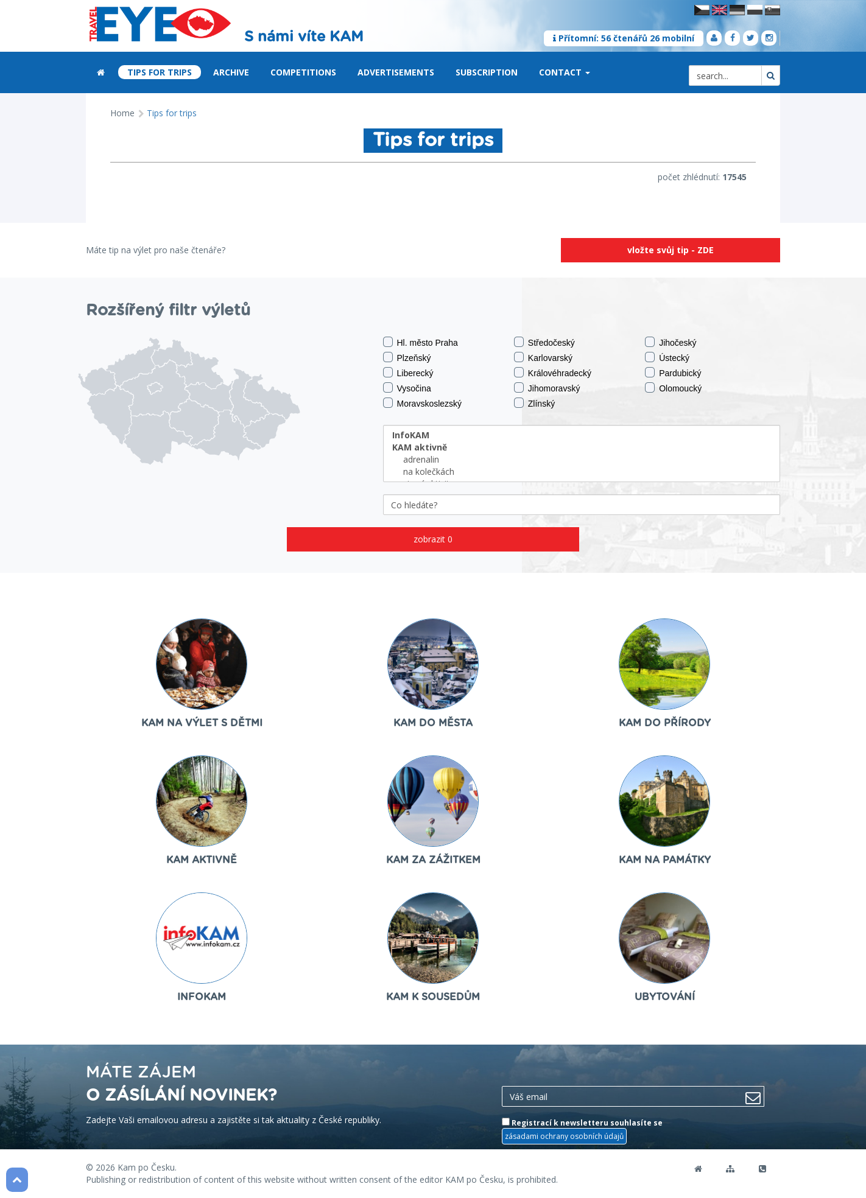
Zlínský (534, 403)
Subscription (487, 72)
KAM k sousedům (433, 997)
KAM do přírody (665, 723)
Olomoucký (673, 387)
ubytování (665, 997)
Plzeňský (407, 357)
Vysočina (407, 387)
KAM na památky (665, 860)
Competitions (303, 72)
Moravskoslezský (422, 403)
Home (122, 113)
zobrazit (433, 539)
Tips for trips (159, 72)
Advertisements (395, 72)
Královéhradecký (552, 372)
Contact (564, 72)
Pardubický (673, 372)
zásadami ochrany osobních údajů (564, 1136)
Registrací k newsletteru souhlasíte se (582, 1131)
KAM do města (433, 723)
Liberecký (408, 372)
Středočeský (544, 342)
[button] (587, 73)
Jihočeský (670, 342)
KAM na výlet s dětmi (201, 723)
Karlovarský (543, 357)
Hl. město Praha (420, 342)
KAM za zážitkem (433, 860)
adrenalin (582, 460)
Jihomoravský (547, 387)
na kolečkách (582, 472)
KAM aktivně (201, 860)
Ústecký (667, 357)
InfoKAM (201, 997)
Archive (231, 72)
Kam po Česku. (147, 1167)
